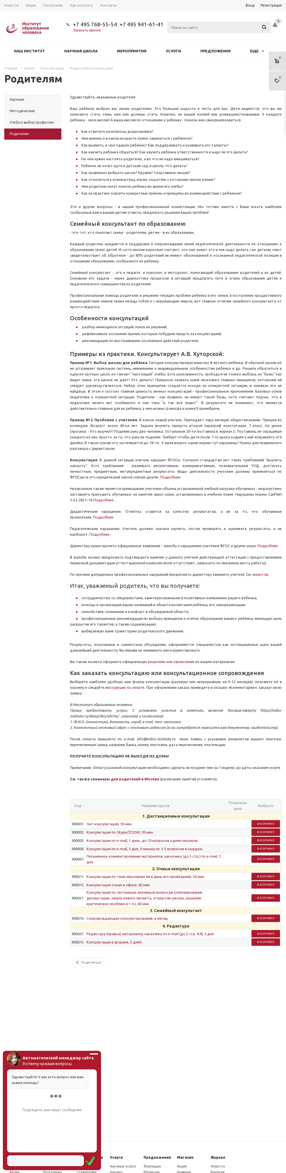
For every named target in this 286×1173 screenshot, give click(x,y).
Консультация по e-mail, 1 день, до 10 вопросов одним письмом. (142, 840)
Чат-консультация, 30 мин (109, 824)
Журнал (218, 1157)
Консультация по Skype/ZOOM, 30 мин (119, 832)
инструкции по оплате (124, 687)
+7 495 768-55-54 (95, 24)
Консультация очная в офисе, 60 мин (118, 885)
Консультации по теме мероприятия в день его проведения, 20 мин (145, 877)
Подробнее (170, 477)
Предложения (215, 51)
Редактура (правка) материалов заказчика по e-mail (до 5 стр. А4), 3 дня (150, 934)
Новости (218, 1166)
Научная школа (81, 51)
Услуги (173, 51)
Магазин (185, 1157)
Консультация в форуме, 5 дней (114, 942)
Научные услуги (123, 1166)
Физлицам (152, 1166)
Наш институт (29, 51)
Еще (257, 51)
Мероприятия (131, 51)
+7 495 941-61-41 (142, 24)
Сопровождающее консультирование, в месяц (127, 918)
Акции (182, 1166)
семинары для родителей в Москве (124, 779)
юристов (260, 574)
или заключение (180, 662)
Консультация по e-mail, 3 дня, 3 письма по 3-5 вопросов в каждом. (144, 849)
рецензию (157, 662)
